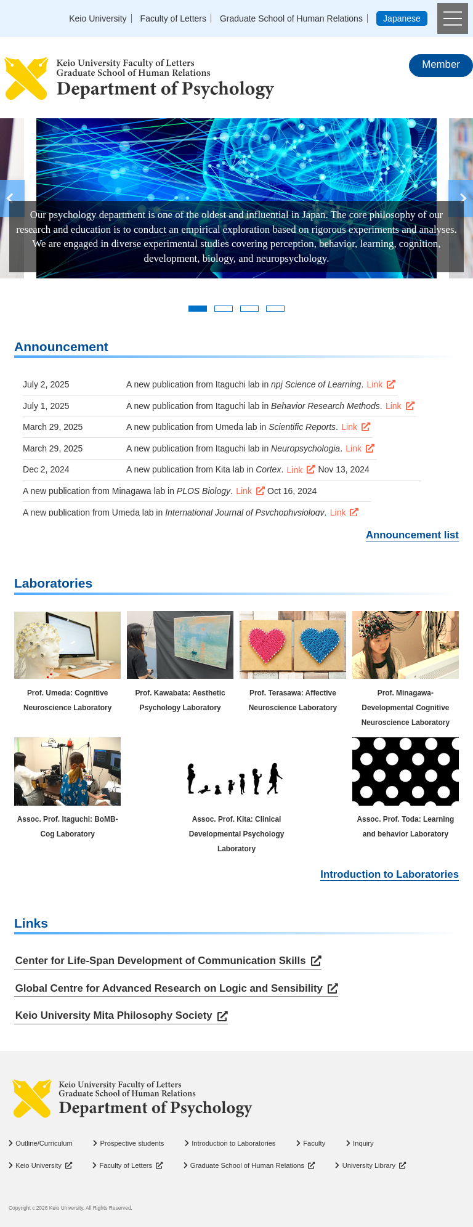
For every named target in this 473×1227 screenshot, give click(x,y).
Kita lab (230, 469)
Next (460, 198)
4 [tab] (275, 309)
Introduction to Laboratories (389, 874)
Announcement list (412, 535)
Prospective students (132, 1143)
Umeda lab (236, 427)
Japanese (402, 18)
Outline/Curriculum (44, 1143)
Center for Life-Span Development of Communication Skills (160, 960)
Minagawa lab (138, 491)
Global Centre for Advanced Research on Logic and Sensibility (169, 988)
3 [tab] (249, 309)
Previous (12, 198)
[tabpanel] (236, 198)
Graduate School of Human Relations (291, 18)
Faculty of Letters (173, 18)
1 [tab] (197, 309)
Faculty (314, 1143)
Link (375, 384)
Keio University (97, 18)
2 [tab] (223, 309)
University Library (368, 1165)
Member (441, 64)
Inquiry (363, 1143)
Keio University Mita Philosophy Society (113, 1016)
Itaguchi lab (238, 384)
